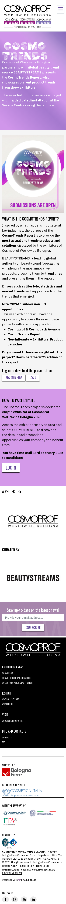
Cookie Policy (26, 866)
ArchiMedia (30, 879)
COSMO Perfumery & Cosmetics (16, 677)
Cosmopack (7, 673)
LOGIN (11, 467)
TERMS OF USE (42, 866)
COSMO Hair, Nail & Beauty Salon (17, 682)
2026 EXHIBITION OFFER (12, 720)
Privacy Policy (9, 866)
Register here (14, 378)
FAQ (3, 742)
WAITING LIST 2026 (10, 699)
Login (33, 378)
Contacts (7, 737)
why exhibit (7, 703)
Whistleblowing (10, 869)
